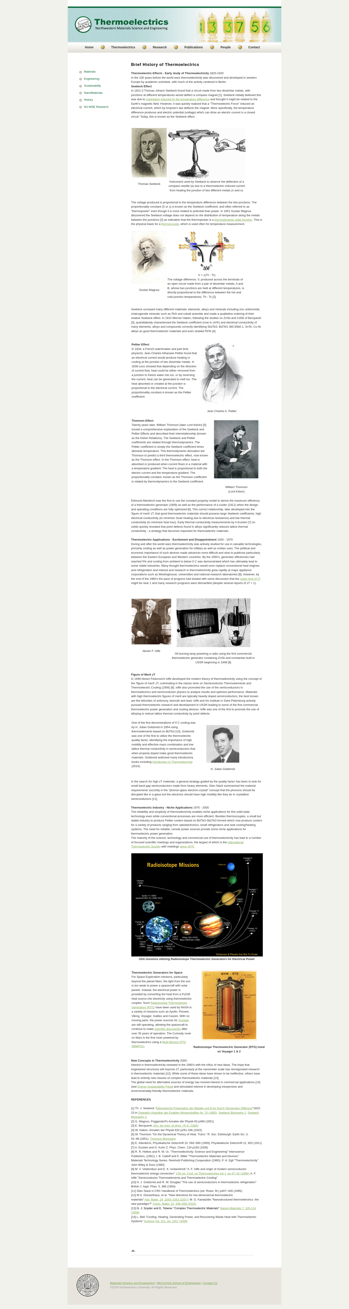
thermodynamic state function (233, 219)
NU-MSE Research (96, 106)
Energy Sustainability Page (155, 1086)
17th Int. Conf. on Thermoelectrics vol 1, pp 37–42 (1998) (212, 1173)
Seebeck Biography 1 (232, 1112)
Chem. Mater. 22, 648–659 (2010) (174, 1203)
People (226, 47)
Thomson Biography (162, 1138)
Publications (193, 47)
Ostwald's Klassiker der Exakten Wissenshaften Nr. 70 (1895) (177, 1112)
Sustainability (92, 85)
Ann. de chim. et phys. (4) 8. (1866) (176, 1125)
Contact (254, 47)
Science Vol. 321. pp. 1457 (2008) (166, 1221)
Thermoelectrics (123, 47)
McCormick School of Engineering (179, 1283)
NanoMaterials (93, 92)
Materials (90, 71)
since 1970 (187, 846)
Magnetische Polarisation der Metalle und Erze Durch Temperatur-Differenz (204, 1108)
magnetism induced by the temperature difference (178, 99)
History (88, 99)
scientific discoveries (167, 1029)
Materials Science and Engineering (132, 1283)
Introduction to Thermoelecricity (172, 762)
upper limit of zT (250, 578)
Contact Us (210, 1283)
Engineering (91, 78)
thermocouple (170, 224)
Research (160, 47)
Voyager (183, 1020)
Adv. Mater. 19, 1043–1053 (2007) (166, 1199)
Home (89, 47)
